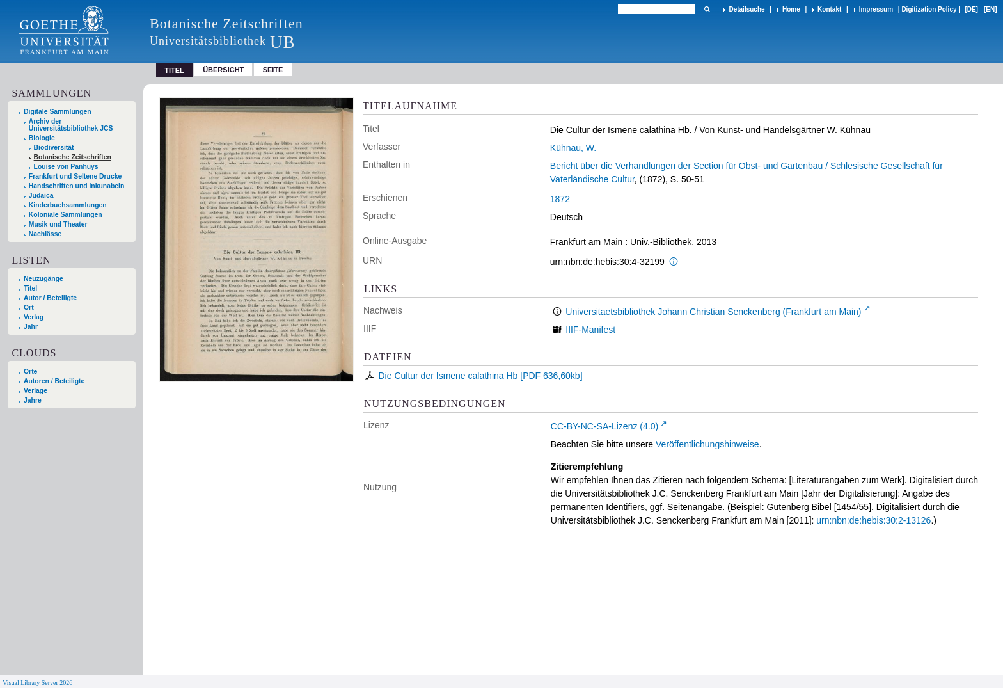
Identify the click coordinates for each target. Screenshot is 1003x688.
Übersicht (223, 70)
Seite (273, 70)
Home (791, 9)
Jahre (33, 400)
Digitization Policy (928, 9)
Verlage (35, 390)
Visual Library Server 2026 (37, 682)
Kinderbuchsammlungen (68, 205)
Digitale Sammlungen (57, 111)
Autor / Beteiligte (50, 297)
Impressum (876, 9)
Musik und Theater (58, 224)
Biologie (42, 137)
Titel (30, 288)
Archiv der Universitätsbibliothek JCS (71, 125)
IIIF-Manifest (590, 329)
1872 (560, 199)
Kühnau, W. (573, 148)
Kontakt (829, 9)
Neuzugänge (43, 278)
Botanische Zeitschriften (72, 157)
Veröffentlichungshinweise (707, 444)
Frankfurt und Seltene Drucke (75, 176)
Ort (29, 307)
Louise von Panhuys (66, 166)
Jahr (31, 326)
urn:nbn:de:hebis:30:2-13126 (873, 520)
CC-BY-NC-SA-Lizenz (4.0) (604, 426)
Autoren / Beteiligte (54, 381)
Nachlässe (45, 233)
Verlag (33, 317)
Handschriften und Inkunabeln (77, 185)
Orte (30, 371)
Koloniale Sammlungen (65, 214)
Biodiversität (54, 147)
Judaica (41, 195)
